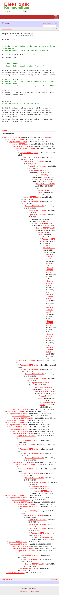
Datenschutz (35, 592)
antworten (4, 130)
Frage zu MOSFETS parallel (12, 137)
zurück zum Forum (7, 29)
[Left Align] (25, 11)
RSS (56, 23)
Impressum (23, 592)
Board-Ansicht (53, 28)
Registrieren (51, 23)
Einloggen (45, 23)
